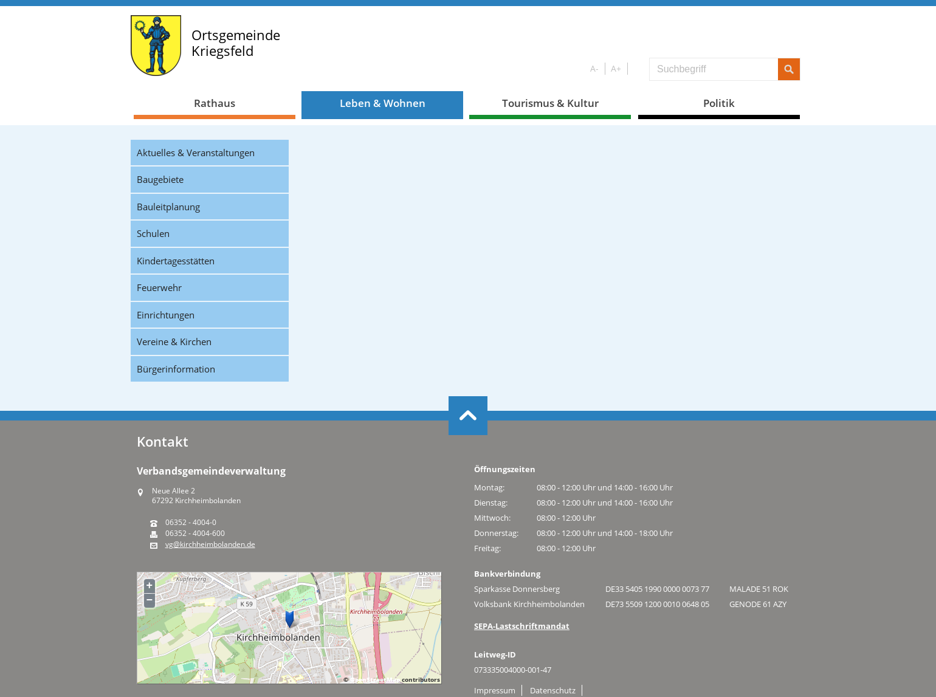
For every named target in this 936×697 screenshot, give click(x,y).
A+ (616, 68)
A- (594, 68)
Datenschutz (553, 690)
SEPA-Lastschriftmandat (522, 625)
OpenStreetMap (375, 679)
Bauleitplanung (168, 207)
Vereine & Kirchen (174, 341)
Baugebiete (160, 179)
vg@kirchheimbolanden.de (210, 544)
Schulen (153, 233)
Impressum (494, 690)
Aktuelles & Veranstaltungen (196, 152)
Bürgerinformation (176, 369)
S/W (636, 69)
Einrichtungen (165, 315)
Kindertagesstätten (176, 261)
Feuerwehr (159, 287)
